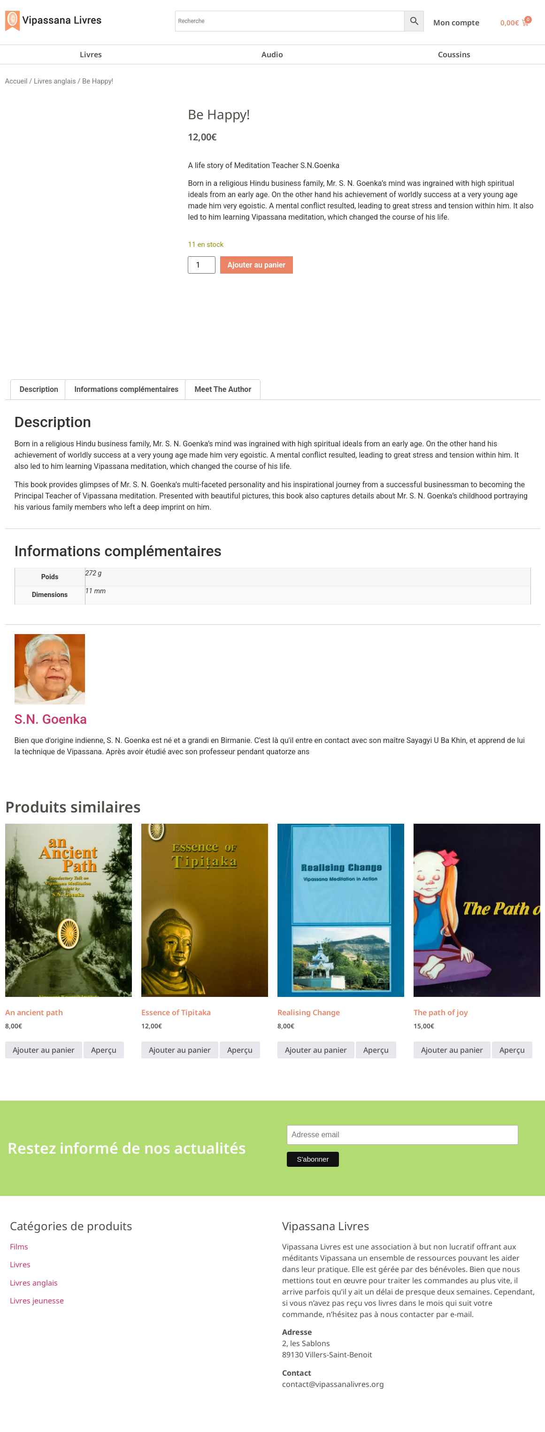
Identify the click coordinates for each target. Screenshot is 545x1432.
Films (19, 1246)
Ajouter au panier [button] (44, 1050)
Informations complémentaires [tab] (126, 389)
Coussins (454, 54)
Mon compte (456, 22)
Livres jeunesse (37, 1300)
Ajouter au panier (257, 264)
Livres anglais (55, 81)
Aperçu (103, 1050)
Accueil (16, 81)
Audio (272, 54)
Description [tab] (39, 389)
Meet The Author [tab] (223, 389)
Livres (91, 54)
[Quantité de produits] (201, 265)
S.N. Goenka (51, 719)
